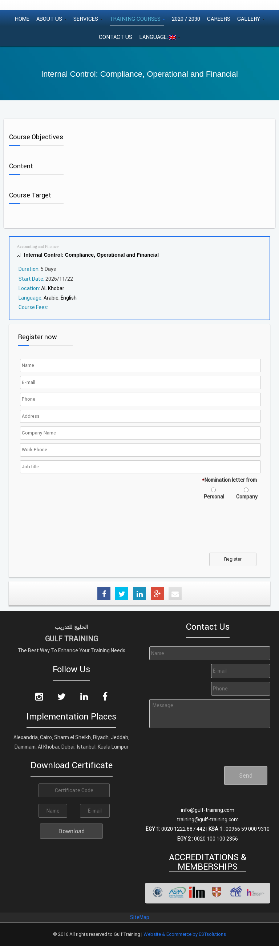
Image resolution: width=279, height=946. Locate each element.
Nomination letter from (229, 480)
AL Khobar (52, 288)
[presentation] (77, 531)
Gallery (250, 18)
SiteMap (139, 917)
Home (22, 18)
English (69, 297)
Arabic (51, 297)
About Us (51, 18)
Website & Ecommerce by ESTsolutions (184, 934)
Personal (214, 496)
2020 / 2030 (186, 18)
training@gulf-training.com (208, 819)
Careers (218, 18)
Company (247, 496)
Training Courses (137, 18)
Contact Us (115, 36)
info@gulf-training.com (207, 810)
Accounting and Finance (37, 246)
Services (87, 18)
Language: (159, 36)
